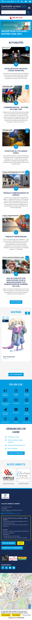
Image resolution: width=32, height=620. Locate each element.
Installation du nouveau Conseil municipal (16, 70)
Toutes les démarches (16, 453)
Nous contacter (12, 448)
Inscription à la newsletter (12, 548)
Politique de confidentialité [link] (16, 617)
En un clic (16, 18)
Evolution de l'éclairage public (16, 152)
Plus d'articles (16, 302)
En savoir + (6, 358)
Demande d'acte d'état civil (16, 445)
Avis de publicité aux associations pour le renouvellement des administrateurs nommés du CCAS (16, 282)
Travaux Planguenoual (16, 237)
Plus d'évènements (16, 374)
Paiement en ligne (13, 437)
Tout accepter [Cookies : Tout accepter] (6, 615)
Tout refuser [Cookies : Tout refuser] (16, 615)
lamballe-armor (13, 7)
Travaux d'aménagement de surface (16, 194)
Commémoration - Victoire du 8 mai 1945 (16, 109)
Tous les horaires (8, 543)
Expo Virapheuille (9, 357)
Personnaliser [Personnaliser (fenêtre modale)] (27, 615)
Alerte (20, 543)
